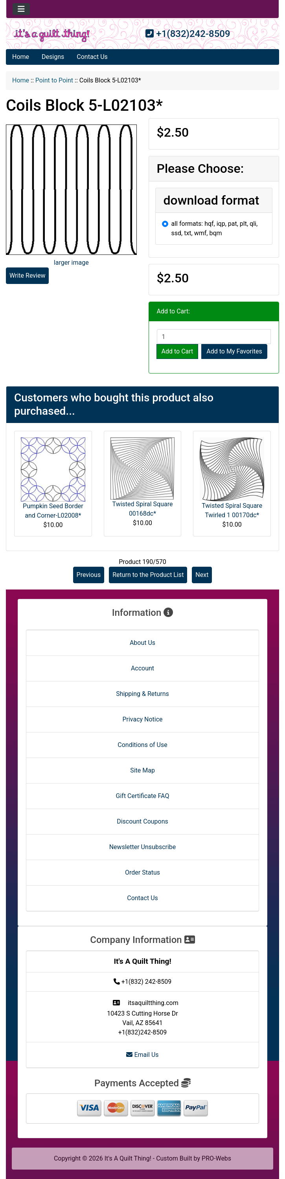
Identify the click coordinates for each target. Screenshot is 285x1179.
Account (142, 668)
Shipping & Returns (142, 694)
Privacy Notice (142, 719)
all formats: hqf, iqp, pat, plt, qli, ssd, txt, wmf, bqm (214, 228)
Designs (53, 56)
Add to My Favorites (234, 351)
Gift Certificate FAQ (142, 796)
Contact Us (92, 56)
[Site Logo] (51, 35)
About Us (142, 642)
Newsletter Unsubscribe (142, 847)
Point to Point (54, 80)
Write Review (27, 275)
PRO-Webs (216, 1158)
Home (20, 56)
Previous (89, 575)
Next (201, 575)
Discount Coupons (142, 821)
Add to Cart (177, 351)
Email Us (142, 1054)
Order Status (142, 872)
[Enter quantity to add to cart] (214, 336)
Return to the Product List (148, 575)
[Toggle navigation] (21, 9)
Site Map (142, 770)
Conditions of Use (142, 745)
